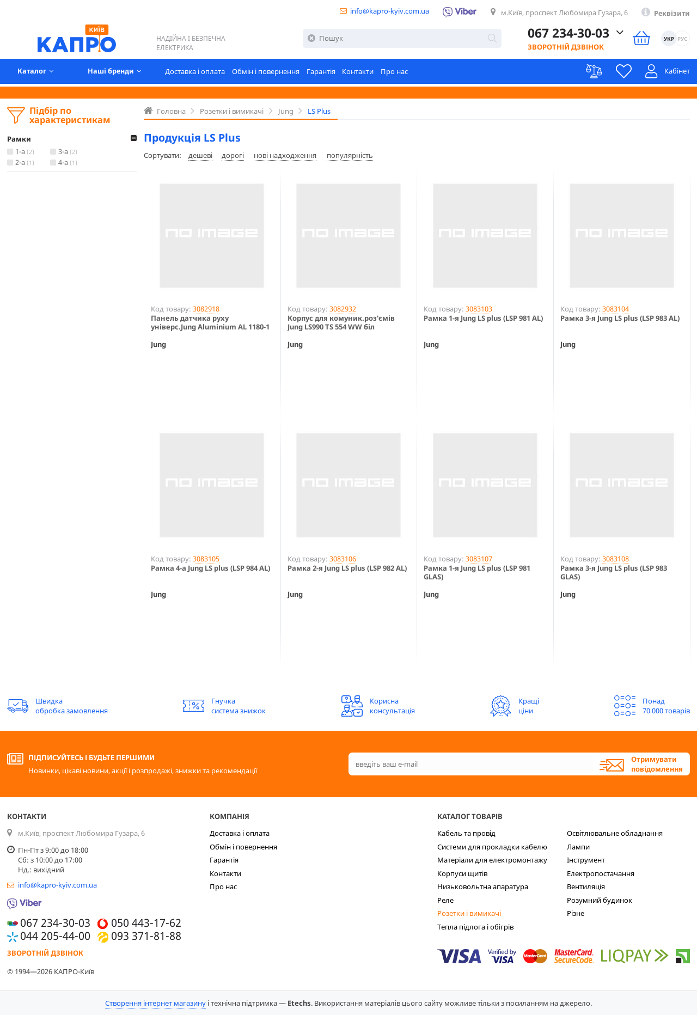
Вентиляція (586, 886)
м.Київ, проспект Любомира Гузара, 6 (562, 13)
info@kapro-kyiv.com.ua (385, 11)
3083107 (479, 559)
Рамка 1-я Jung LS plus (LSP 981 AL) (483, 318)
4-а (69, 162)
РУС (682, 40)
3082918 (206, 309)
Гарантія (324, 73)
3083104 (615, 309)
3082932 (342, 309)
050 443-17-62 (146, 923)
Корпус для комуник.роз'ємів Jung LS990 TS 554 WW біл (341, 322)
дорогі (233, 155)
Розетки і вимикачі (469, 913)
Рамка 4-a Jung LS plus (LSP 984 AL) (210, 568)
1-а (25, 151)
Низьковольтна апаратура (482, 886)
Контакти (362, 73)
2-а (25, 162)
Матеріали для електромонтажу (492, 860)
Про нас (398, 73)
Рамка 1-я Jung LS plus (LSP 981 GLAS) (477, 572)
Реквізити (671, 14)
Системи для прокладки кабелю (492, 847)
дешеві (200, 155)
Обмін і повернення (269, 73)
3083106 (342, 559)
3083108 (615, 559)
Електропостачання (600, 873)
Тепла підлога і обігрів (475, 927)
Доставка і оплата (199, 73)
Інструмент (586, 860)
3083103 (479, 309)
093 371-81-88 (146, 936)
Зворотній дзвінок (566, 48)
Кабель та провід (466, 833)
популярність (350, 155)
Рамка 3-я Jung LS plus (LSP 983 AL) (620, 318)
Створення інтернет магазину (155, 1003)
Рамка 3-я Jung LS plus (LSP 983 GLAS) (613, 572)
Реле (445, 900)
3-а (69, 151)
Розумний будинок (599, 900)
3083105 (206, 559)
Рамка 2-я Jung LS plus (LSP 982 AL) (347, 568)
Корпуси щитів (462, 873)
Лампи (578, 847)
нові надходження (285, 155)
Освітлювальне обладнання (615, 833)
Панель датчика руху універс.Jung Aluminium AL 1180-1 (210, 322)
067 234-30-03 (568, 35)
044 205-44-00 (55, 936)
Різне (575, 913)
